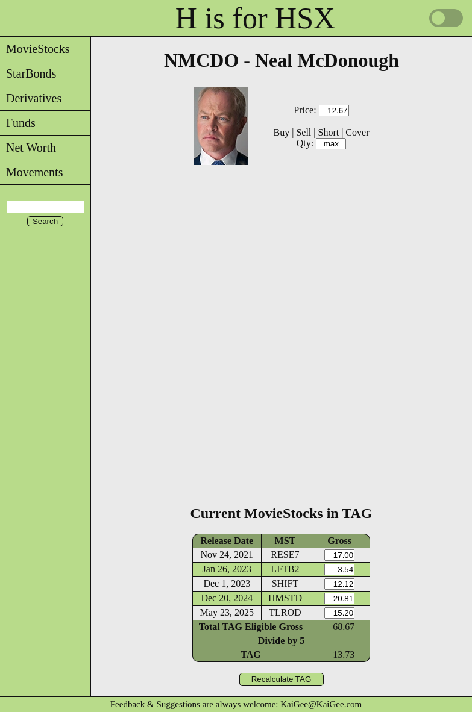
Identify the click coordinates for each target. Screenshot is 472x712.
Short (328, 132)
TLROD (285, 612)
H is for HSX (255, 18)
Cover (357, 132)
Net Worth (28, 147)
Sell (303, 132)
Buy (282, 132)
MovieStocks (35, 48)
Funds (18, 123)
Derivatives (30, 98)
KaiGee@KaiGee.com (321, 704)
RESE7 (285, 554)
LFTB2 (285, 569)
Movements (31, 172)
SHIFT (285, 583)
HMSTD (285, 598)
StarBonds (28, 73)
